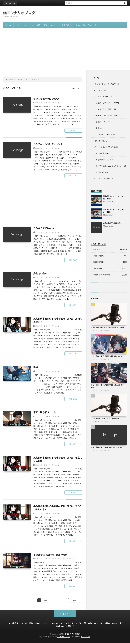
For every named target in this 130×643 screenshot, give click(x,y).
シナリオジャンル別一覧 (102, 134)
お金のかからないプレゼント (48, 144)
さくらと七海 (101, 153)
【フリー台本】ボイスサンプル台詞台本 (105, 418)
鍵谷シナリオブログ (19, 12)
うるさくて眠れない (43, 228)
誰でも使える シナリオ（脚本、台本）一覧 (103, 623)
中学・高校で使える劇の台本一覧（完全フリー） (108, 447)
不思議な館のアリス (67, 558)
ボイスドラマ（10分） (53, 102)
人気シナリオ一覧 (73, 623)
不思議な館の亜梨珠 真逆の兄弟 (50, 554)
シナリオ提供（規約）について (43, 25)
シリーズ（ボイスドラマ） (103, 147)
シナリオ (96, 90)
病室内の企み (40, 273)
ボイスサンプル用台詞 (101, 179)
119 (45, 600)
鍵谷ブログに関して (65, 626)
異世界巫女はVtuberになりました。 (110, 166)
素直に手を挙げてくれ (44, 412)
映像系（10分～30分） (104, 115)
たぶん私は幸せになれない (46, 98)
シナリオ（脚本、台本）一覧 (85, 25)
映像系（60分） (102, 122)
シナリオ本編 (98, 141)
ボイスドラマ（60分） (104, 109)
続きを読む (73, 130)
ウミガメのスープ (103, 96)
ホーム (8, 25)
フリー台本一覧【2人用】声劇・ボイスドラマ (107, 356)
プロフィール (21, 25)
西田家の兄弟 (101, 172)
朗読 (97, 128)
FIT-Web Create (63, 637)
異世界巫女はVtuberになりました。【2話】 (64, 3)
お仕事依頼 (64, 25)
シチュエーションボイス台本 (104, 84)
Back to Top (65, 614)
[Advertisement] (65, 51)
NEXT (75, 600)
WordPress (85, 637)
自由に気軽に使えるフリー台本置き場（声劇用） (108, 327)
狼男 (35, 367)
